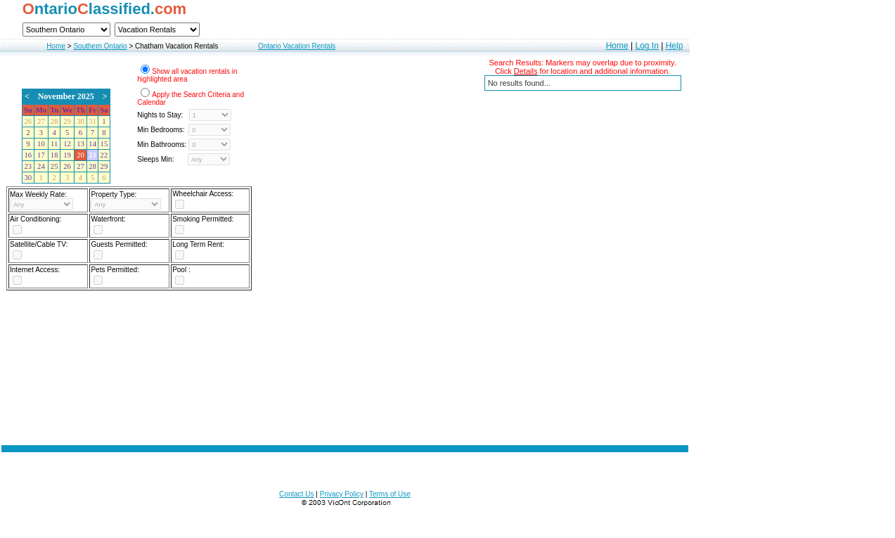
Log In (646, 46)
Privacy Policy (341, 494)
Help (674, 46)
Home (55, 46)
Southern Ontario (100, 46)
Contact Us (296, 494)
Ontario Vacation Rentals (296, 46)
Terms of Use (390, 494)
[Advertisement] (345, 363)
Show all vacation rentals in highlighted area (187, 75)
